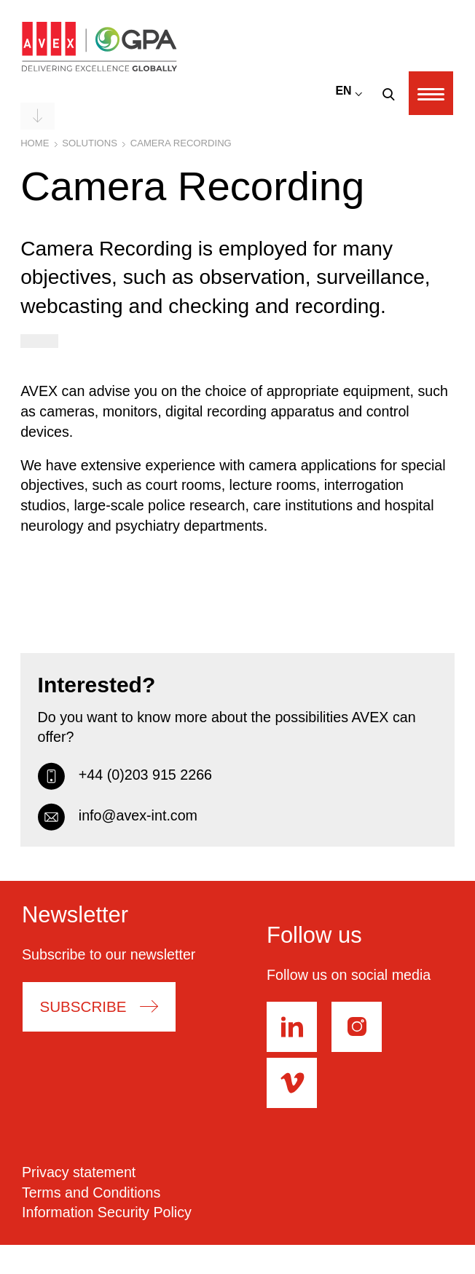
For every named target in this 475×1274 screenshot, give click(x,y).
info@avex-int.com (117, 816)
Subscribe (82, 1006)
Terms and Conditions (91, 1192)
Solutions (89, 143)
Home (34, 143)
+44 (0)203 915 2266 (125, 775)
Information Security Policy (107, 1212)
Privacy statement (79, 1172)
